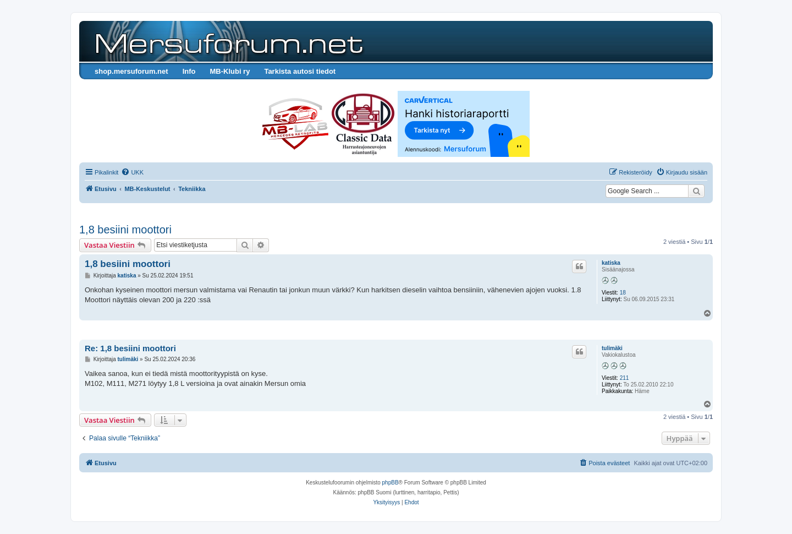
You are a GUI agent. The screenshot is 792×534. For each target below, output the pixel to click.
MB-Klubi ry (230, 71)
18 (623, 293)
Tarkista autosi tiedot (300, 71)
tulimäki (612, 348)
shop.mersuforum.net (131, 71)
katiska (611, 263)
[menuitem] (132, 172)
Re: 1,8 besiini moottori (130, 348)
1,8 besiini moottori (125, 230)
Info (189, 71)
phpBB (390, 482)
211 (624, 378)
